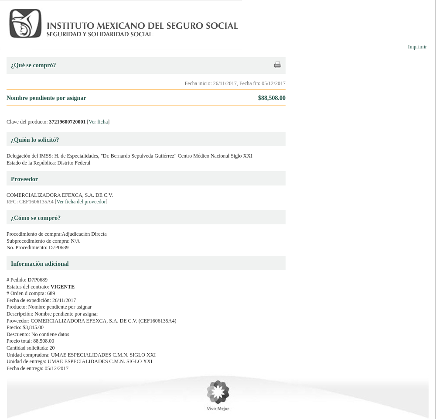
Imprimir (417, 47)
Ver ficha (98, 122)
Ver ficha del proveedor (81, 202)
